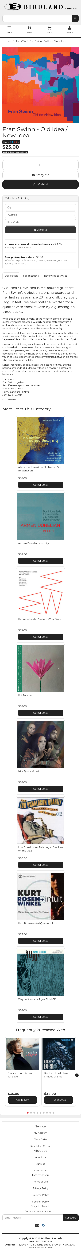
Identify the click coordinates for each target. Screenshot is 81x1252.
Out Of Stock (40, 485)
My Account (40, 1132)
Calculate (40, 229)
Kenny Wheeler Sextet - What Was (39, 619)
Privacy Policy (40, 1188)
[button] (36, 1040)
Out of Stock (59, 1100)
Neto (51, 1247)
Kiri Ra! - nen (25, 695)
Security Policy (40, 1201)
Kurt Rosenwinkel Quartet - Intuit (38, 923)
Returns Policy (40, 1195)
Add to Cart (22, 1100)
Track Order (40, 1139)
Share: (11, 142)
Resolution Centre (40, 1146)
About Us (40, 1157)
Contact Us (40, 1170)
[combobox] (37, 18)
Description (11, 275)
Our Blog (40, 1164)
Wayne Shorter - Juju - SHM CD (37, 999)
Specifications (31, 275)
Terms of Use (40, 1181)
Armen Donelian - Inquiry (33, 543)
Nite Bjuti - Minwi (28, 771)
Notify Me (40, 175)
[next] (77, 1075)
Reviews (55, 275)
